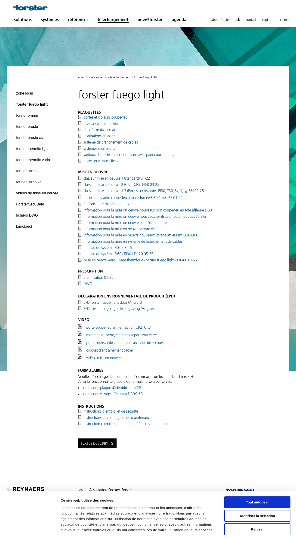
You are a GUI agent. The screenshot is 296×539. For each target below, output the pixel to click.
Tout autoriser (257, 482)
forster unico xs (28, 182)
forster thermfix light (32, 149)
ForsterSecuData (30, 204)
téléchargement (113, 19)
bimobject (24, 226)
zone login (24, 93)
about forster (220, 20)
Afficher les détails (254, 530)
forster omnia (27, 115)
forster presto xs (29, 138)
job (238, 20)
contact (251, 20)
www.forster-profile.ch (92, 77)
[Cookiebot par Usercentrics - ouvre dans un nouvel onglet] (30, 530)
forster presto (27, 127)
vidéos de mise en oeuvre (37, 193)
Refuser (257, 509)
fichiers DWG (27, 215)
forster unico (26, 171)
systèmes (50, 19)
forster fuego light (32, 104)
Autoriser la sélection (257, 496)
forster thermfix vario (33, 160)
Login (266, 20)
